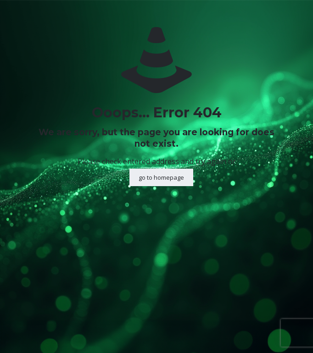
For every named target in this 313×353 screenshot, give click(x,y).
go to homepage (161, 177)
